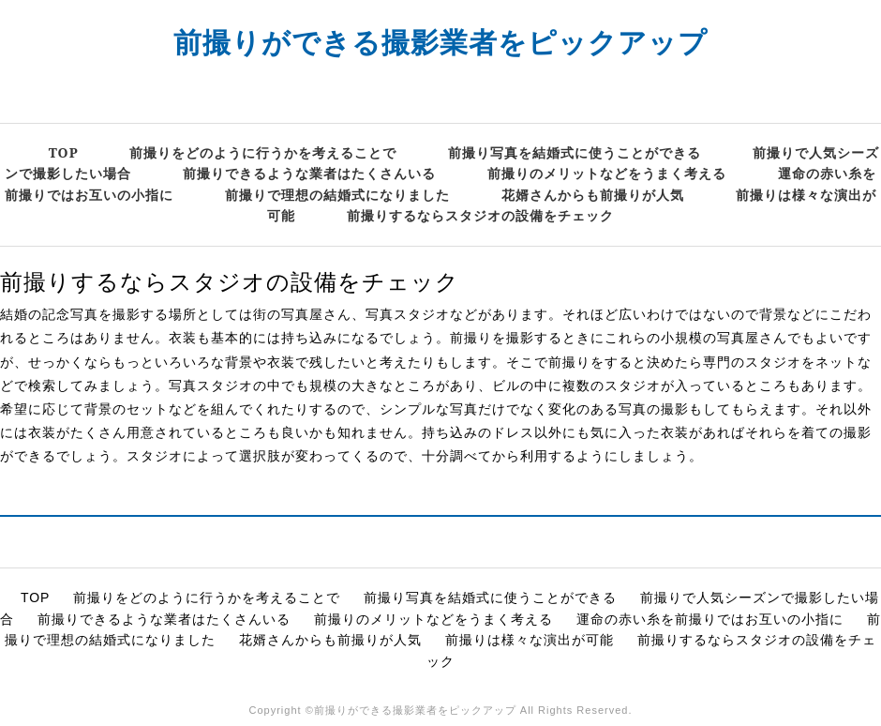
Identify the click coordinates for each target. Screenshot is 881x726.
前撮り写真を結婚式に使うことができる (574, 152)
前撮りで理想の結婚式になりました (337, 195)
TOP (64, 152)
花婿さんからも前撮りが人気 (592, 195)
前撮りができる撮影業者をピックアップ (440, 42)
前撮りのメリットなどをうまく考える (606, 173)
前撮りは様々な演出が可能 (529, 639)
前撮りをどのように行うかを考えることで (262, 152)
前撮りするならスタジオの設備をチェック (480, 215)
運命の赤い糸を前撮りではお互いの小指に (710, 619)
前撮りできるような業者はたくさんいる (309, 173)
